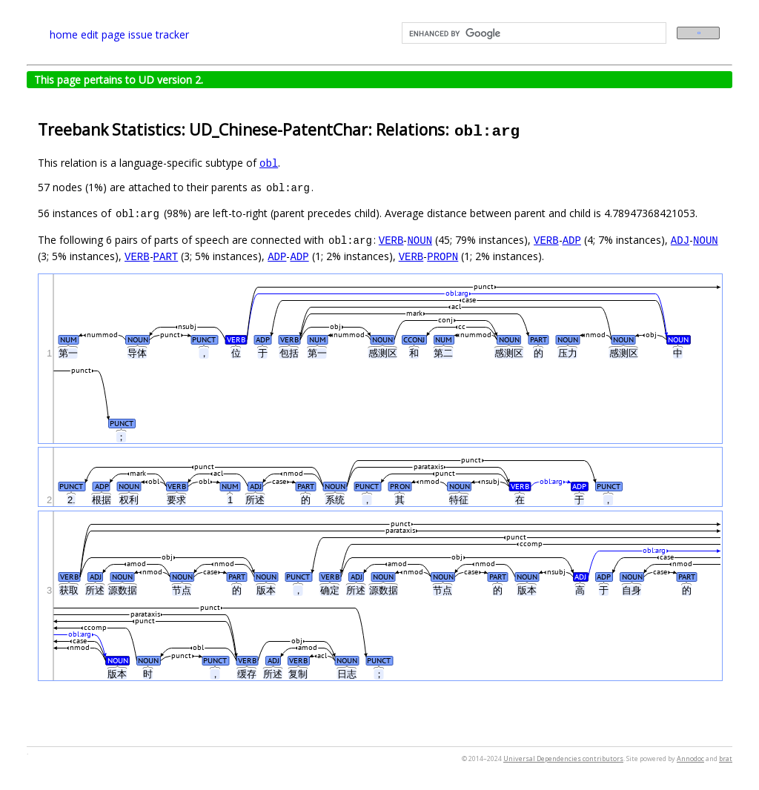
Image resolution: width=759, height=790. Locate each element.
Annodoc (690, 758)
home (64, 34)
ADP (572, 240)
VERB (391, 240)
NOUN (419, 240)
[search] (532, 33)
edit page (103, 34)
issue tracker (158, 34)
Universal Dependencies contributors (563, 758)
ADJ (680, 240)
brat (725, 758)
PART (166, 256)
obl (268, 163)
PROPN (442, 256)
